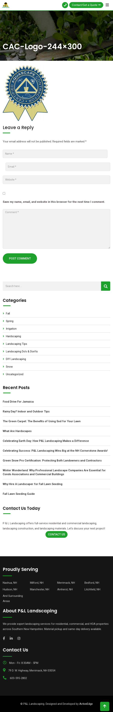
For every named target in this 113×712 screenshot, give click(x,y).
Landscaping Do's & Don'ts (22, 351)
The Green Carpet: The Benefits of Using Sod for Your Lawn (42, 421)
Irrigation (11, 328)
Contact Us (56, 534)
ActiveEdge (86, 704)
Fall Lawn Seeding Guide (19, 494)
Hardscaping (13, 336)
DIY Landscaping (16, 359)
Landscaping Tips (16, 344)
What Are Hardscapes (17, 431)
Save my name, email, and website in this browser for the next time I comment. (54, 202)
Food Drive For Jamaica (18, 401)
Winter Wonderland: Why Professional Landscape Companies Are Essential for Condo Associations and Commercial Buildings (54, 472)
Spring (9, 321)
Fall (8, 313)
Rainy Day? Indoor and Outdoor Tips (26, 411)
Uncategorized (14, 374)
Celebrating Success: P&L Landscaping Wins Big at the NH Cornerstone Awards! (55, 450)
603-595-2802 (18, 678)
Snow (9, 366)
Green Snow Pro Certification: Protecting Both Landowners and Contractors (52, 460)
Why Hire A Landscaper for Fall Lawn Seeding (32, 484)
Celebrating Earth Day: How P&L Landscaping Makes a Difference (46, 441)
